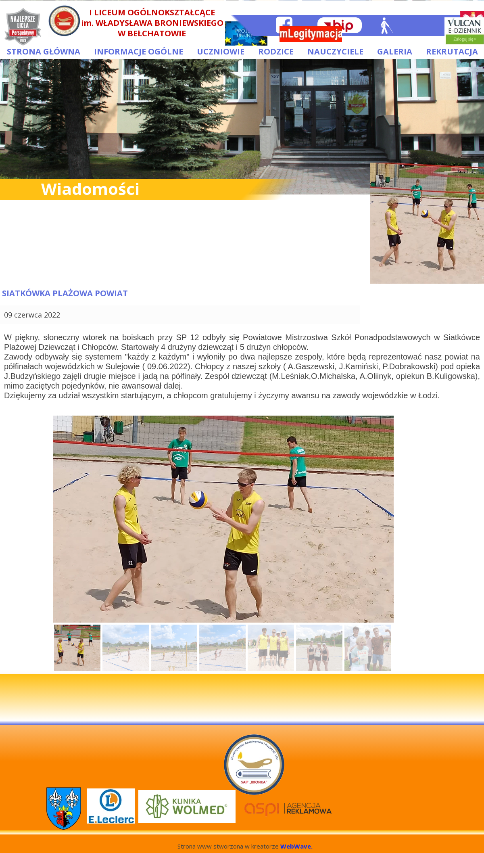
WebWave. (296, 846)
